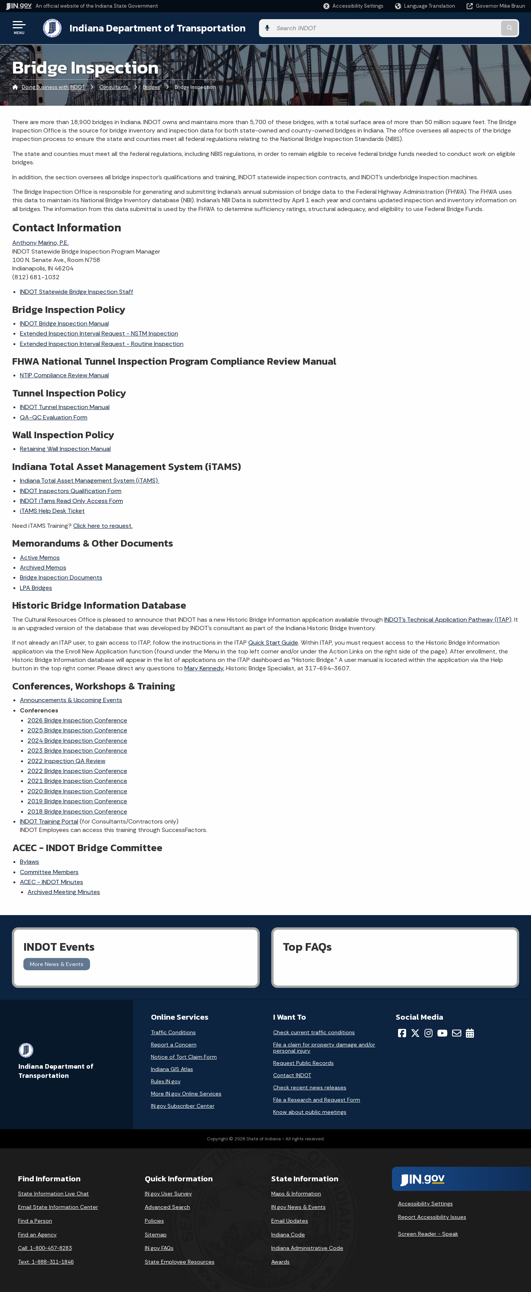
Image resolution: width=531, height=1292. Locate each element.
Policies (154, 1219)
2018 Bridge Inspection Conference (77, 810)
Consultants (113, 86)
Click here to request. (103, 524)
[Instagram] (428, 1031)
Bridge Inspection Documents (61, 576)
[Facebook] (402, 1031)
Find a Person (35, 1219)
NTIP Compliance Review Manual (64, 374)
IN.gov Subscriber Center (183, 1104)
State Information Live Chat (53, 1192)
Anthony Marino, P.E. (40, 241)
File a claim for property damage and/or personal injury (324, 1046)
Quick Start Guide (273, 641)
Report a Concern (174, 1043)
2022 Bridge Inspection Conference (77, 769)
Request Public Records (303, 1061)
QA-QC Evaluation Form (53, 416)
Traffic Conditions (173, 1030)
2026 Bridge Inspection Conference (77, 719)
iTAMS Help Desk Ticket (52, 510)
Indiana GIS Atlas (172, 1067)
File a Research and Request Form (316, 1098)
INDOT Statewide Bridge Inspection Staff (76, 290)
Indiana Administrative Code (307, 1246)
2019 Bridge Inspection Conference (77, 800)
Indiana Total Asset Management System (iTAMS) (89, 479)
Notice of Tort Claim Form (184, 1055)
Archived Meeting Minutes (64, 891)
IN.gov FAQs (159, 1246)
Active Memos (40, 556)
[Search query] (465, 27)
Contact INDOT (292, 1073)
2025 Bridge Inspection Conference (77, 729)
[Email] (456, 1031)
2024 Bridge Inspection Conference (77, 739)
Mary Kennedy (203, 667)
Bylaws (29, 860)
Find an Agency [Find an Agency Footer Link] (37, 1233)
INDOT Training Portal (49, 820)
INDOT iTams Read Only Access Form (71, 499)
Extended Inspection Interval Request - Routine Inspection (102, 342)
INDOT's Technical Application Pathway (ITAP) (447, 618)
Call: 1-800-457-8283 (45, 1246)
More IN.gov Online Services (186, 1092)
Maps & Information (296, 1192)
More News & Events (57, 962)
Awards (280, 1260)
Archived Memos (43, 566)
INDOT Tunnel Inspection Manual (65, 406)
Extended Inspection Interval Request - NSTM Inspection (99, 332)
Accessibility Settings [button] (425, 1202)
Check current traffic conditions (314, 1030)
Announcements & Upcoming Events (71, 699)
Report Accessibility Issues (432, 1215)
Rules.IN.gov (165, 1079)
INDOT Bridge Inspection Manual (64, 322)
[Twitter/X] (415, 1031)
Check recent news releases (309, 1085)
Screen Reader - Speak (428, 1232)
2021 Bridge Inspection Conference (77, 780)
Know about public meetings (309, 1110)
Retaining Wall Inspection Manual (65, 448)
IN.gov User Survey (168, 1192)
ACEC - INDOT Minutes (51, 880)
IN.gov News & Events (298, 1205)
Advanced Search (167, 1205)
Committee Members (49, 870)
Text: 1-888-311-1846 (46, 1260)
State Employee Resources (180, 1260)
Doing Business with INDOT (53, 86)
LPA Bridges (36, 586)
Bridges (151, 86)
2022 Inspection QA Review (66, 759)
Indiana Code (288, 1233)
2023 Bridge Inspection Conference (77, 749)
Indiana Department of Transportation (150, 27)
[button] (353, 6)
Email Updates (289, 1219)
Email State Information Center (58, 1205)
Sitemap (156, 1233)
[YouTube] (442, 1031)
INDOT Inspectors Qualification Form (70, 489)
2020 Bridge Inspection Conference (77, 790)
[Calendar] (470, 1031)
